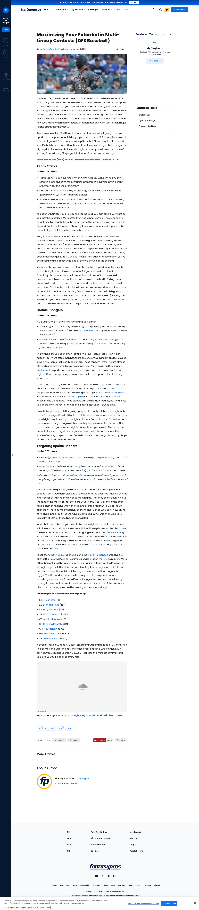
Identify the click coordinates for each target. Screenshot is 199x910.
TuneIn (119, 715)
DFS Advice (50, 728)
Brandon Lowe (51, 604)
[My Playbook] (155, 61)
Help (130, 885)
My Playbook (78, 10)
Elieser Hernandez (98, 554)
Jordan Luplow (75, 396)
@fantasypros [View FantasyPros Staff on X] (68, 49)
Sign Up (148, 885)
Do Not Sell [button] (64, 885)
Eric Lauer (60, 554)
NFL (68, 832)
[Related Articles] (82, 754)
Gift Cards (96, 851)
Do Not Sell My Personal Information (143, 904)
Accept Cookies (169, 904)
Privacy (54, 885)
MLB (46, 9)
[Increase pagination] (170, 34)
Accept (134, 3)
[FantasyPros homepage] (31, 9)
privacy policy (104, 3)
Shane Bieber (114, 532)
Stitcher (108, 715)
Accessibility (85, 885)
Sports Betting (136, 851)
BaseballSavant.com (75, 475)
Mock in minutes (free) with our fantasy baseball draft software (77, 159)
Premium (138, 885)
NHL (69, 851)
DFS (118, 10)
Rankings (94, 10)
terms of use (121, 3)
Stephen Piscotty (52, 624)
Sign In (157, 885)
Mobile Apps (135, 832)
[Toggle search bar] (160, 9)
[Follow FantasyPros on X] (121, 740)
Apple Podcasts (59, 715)
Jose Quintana (51, 638)
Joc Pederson (86, 330)
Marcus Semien (53, 633)
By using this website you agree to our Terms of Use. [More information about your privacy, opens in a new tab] (27, 907)
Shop (133, 844)
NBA (69, 844)
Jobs (113, 885)
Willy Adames (50, 609)
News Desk (134, 838)
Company (97, 885)
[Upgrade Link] (167, 10)
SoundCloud (94, 715)
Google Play (78, 715)
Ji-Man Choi (49, 600)
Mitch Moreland (117, 392)
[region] (99, 903)
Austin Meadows (52, 619)
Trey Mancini (50, 628)
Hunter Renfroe (45, 370)
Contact (121, 885)
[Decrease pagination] (163, 34)
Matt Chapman (51, 614)
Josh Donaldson (112, 419)
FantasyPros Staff (51, 49)
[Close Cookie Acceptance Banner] (195, 903)
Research (108, 10)
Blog (106, 885)
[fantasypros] (82, 686)
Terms (74, 885)
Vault (68, 728)
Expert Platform (98, 844)
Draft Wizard (62, 10)
